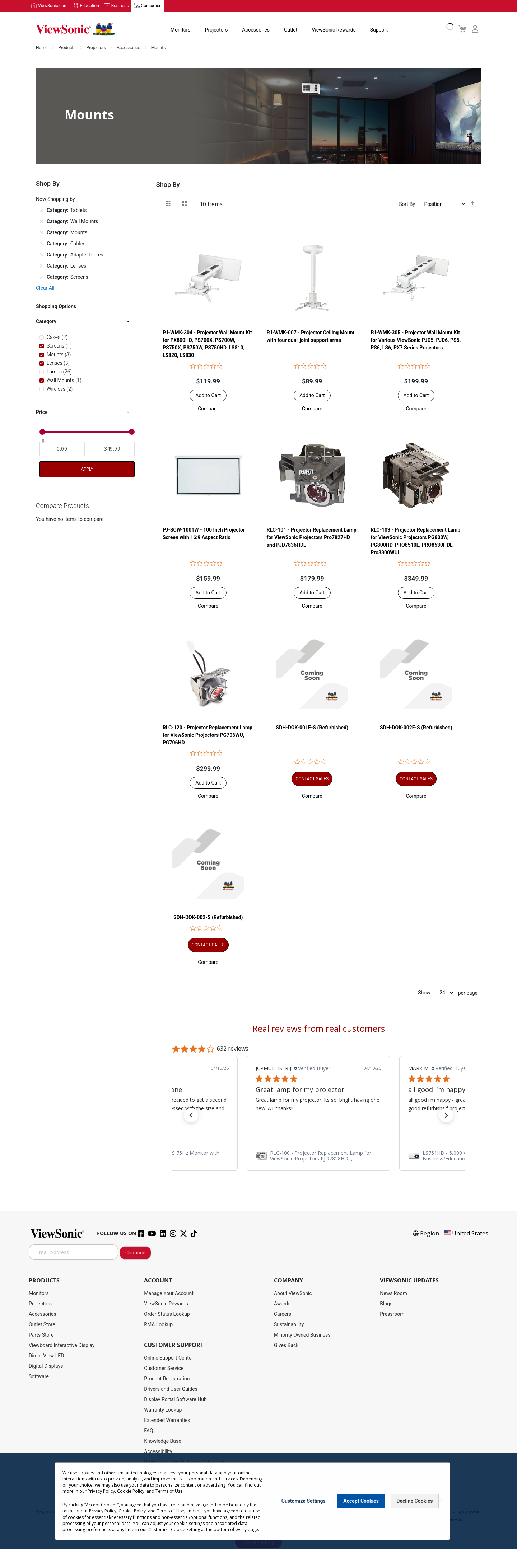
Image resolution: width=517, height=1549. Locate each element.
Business (120, 6)
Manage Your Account (169, 1293)
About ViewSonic (293, 1293)
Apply (87, 469)
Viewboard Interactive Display (61, 1345)
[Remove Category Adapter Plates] (41, 255)
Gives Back (286, 1345)
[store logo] (75, 29)
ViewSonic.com (53, 6)
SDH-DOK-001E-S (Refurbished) (312, 727)
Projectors (216, 30)
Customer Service (163, 1368)
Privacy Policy (101, 1491)
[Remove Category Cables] (41, 244)
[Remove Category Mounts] (41, 233)
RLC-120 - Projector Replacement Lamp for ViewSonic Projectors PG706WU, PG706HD (207, 735)
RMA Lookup (158, 1325)
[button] (208, 409)
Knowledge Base (162, 1441)
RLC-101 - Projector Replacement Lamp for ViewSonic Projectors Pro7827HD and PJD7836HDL (312, 537)
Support (379, 30)
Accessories (256, 30)
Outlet (290, 30)
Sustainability (289, 1325)
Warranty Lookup (163, 1410)
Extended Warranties (167, 1420)
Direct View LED (46, 1356)
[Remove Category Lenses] (41, 266)
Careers (282, 1314)
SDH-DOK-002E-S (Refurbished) (416, 727)
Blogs (386, 1304)
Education (89, 6)
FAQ (148, 1431)
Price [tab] (42, 412)
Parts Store (41, 1335)
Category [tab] (46, 322)
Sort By (407, 204)
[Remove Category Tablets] (41, 210)
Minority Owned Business (302, 1335)
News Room (393, 1293)
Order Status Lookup (167, 1314)
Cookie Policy (130, 1491)
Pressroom (392, 1314)
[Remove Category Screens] (41, 277)
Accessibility (158, 1452)
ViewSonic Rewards (333, 30)
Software (39, 1377)
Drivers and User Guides (170, 1389)
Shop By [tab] (168, 185)
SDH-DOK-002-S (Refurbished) (208, 917)
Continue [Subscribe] (135, 1253)
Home (42, 48)
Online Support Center (168, 1358)
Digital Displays (46, 1366)
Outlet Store (42, 1325)
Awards (282, 1304)
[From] (62, 449)
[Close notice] (440, 1501)
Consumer (150, 6)
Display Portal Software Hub (175, 1400)
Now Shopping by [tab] (55, 199)
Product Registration (167, 1379)
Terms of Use (169, 1491)
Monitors (181, 30)
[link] (318, 1156)
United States (465, 1234)
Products (67, 48)
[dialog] (258, 1501)
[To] (112, 449)
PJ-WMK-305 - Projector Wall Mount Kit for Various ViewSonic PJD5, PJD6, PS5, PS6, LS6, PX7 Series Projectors (416, 340)
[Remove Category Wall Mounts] (41, 222)
